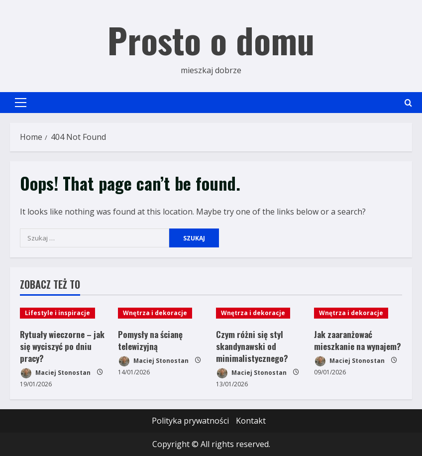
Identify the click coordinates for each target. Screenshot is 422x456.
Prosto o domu (211, 39)
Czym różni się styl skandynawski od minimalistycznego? (252, 346)
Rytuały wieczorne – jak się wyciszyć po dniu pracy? (62, 346)
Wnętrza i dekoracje (155, 313)
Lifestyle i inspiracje (57, 313)
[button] (20, 102)
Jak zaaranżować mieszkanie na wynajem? (357, 340)
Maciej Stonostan (55, 373)
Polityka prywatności (190, 420)
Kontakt (251, 420)
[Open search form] (408, 103)
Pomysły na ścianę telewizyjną (150, 340)
